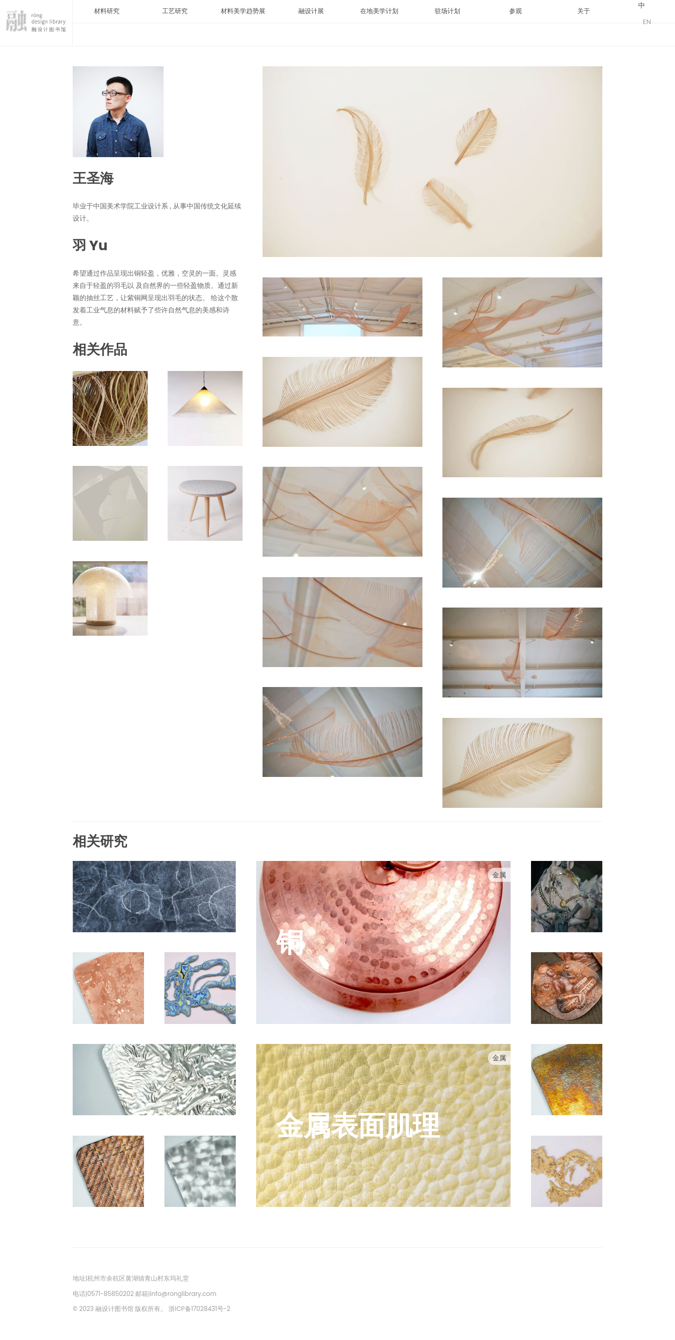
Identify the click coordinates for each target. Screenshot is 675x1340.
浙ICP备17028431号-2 (199, 1309)
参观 (515, 11)
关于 (583, 11)
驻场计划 (447, 11)
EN (647, 21)
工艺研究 (175, 11)
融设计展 (311, 11)
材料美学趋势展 (243, 11)
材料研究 (106, 11)
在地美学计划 (379, 11)
